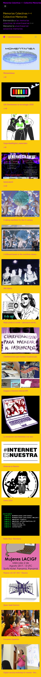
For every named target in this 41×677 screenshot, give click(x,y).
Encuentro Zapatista (11, 639)
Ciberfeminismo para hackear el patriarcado (20, 357)
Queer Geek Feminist (11, 605)
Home (4, 36)
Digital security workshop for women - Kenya (20, 672)
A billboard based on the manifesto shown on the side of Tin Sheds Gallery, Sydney (20, 254)
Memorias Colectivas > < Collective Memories (22, 2)
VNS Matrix (7, 288)
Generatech (8, 182)
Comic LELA (7, 500)
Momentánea (9, 73)
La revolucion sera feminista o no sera (18, 437)
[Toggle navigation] (5, 6)
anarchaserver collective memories (16, 27)
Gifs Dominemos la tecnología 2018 (18, 104)
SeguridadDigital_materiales (15, 143)
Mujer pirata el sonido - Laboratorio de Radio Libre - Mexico (20, 322)
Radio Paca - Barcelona (12, 539)
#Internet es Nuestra (11, 466)
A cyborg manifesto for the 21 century (18, 220)
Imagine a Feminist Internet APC (15, 391)
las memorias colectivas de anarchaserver (16, 22)
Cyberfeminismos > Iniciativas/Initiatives (16, 37)
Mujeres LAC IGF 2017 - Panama (15, 573)
